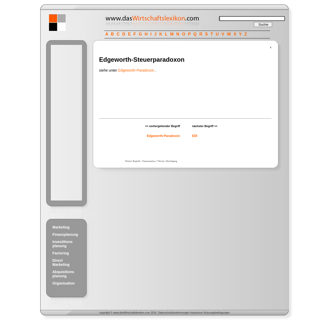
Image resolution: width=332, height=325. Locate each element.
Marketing (61, 227)
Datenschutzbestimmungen (173, 312)
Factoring (60, 253)
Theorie (160, 161)
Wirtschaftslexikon (133, 312)
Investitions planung (62, 244)
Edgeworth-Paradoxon (136, 70)
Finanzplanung (65, 234)
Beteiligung (171, 161)
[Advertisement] (66, 122)
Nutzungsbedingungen (217, 312)
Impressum (196, 312)
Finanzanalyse (149, 161)
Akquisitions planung (63, 274)
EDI (194, 136)
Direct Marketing (61, 262)
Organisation (63, 283)
